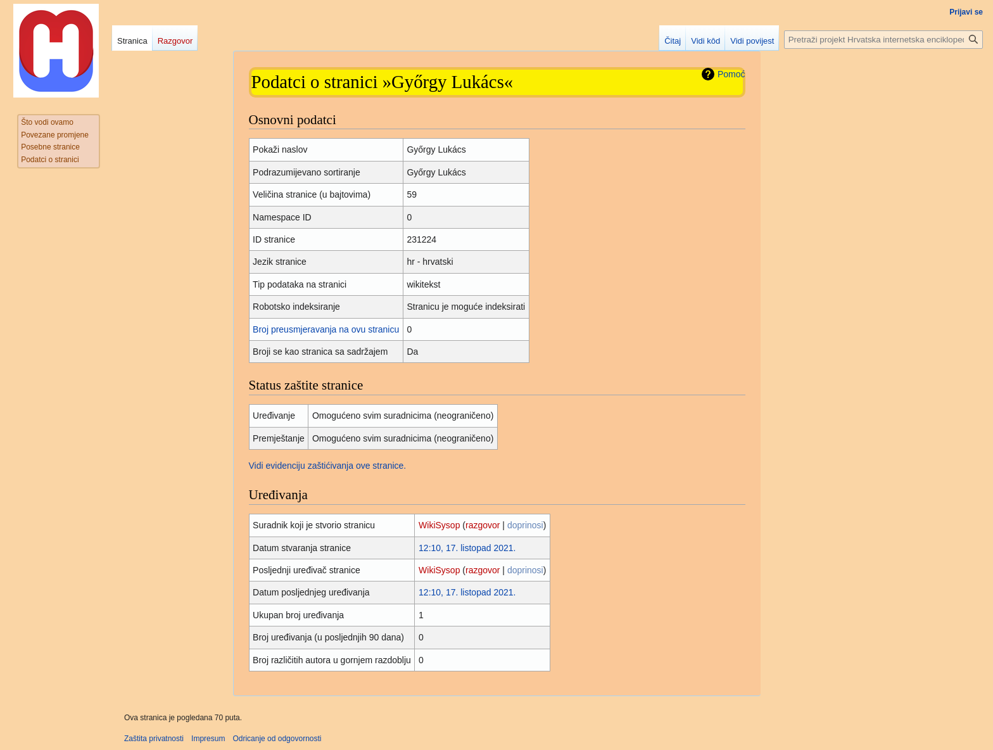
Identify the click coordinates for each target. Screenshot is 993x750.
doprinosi (525, 525)
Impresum (208, 738)
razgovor (482, 525)
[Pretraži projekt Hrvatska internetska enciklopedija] (883, 39)
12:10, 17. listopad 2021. (467, 548)
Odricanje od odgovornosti (276, 738)
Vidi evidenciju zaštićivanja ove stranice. (328, 466)
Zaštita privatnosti (154, 738)
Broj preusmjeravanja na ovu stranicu (326, 329)
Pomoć (731, 74)
